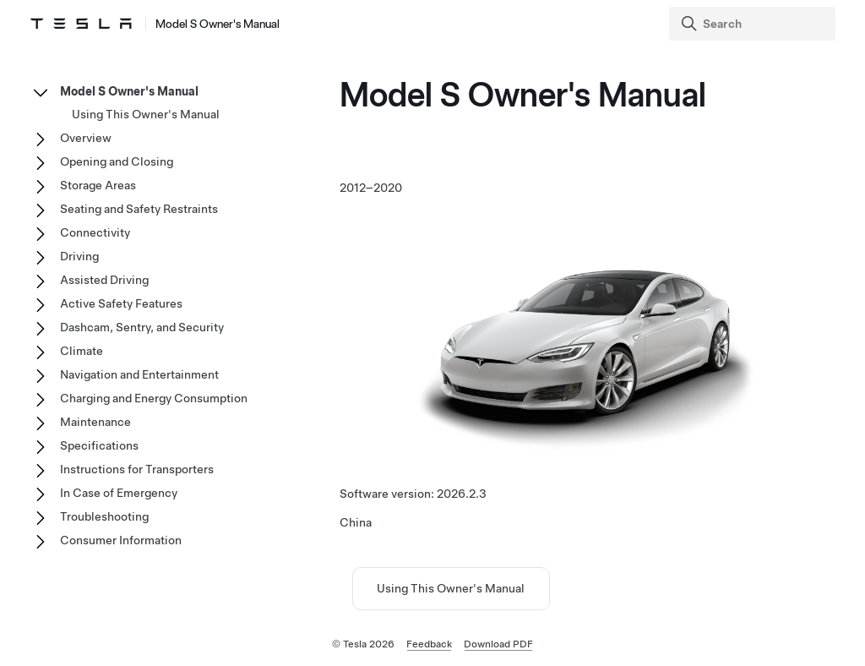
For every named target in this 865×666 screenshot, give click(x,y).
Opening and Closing (116, 161)
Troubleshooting (104, 516)
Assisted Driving (104, 280)
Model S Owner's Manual (129, 91)
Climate (81, 351)
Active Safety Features (121, 303)
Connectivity (95, 232)
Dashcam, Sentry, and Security (142, 327)
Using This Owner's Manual (451, 588)
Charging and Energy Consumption (154, 398)
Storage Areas (98, 185)
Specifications (99, 445)
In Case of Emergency (118, 493)
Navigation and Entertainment (139, 374)
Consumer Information (121, 540)
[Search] (754, 23)
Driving (79, 256)
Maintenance (95, 422)
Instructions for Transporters (137, 469)
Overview (86, 138)
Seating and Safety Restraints (139, 209)
